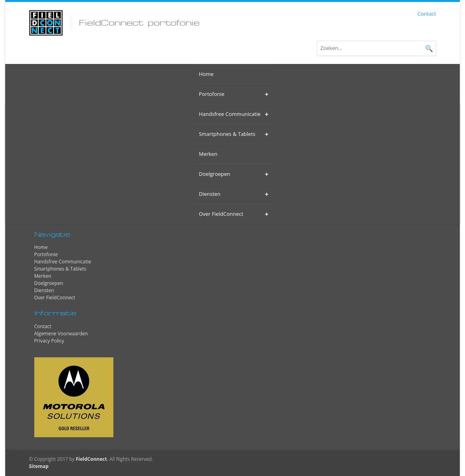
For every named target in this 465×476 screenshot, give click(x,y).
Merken (42, 276)
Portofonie (46, 254)
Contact (427, 13)
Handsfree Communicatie (62, 261)
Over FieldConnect (54, 297)
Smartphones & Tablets (60, 268)
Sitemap (39, 466)
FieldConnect (91, 459)
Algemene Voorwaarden (61, 333)
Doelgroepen (48, 283)
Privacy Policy (49, 340)
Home (41, 247)
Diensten (44, 290)
